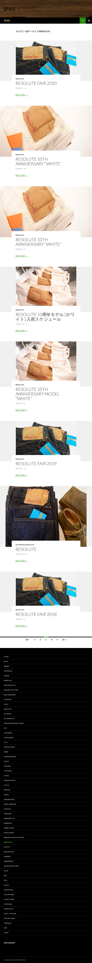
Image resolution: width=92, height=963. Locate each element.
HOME (6, 657)
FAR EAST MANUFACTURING (14, 723)
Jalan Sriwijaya (10, 757)
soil (5, 880)
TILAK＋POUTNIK (10, 914)
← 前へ (26, 639)
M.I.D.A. (6, 785)
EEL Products (9, 718)
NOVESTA (7, 809)
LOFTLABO (8, 771)
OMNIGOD (8, 814)
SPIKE (7, 20)
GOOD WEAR (8, 738)
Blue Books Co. (10, 685)
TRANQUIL (7, 923)
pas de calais (9, 828)
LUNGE (6, 776)
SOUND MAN (8, 890)
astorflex (20, 545)
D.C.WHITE (7, 699)
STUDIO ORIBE (9, 899)
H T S (5, 742)
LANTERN (7, 766)
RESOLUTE (20, 79)
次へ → (65, 639)
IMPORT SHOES (9, 747)
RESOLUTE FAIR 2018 (36, 614)
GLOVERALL (8, 733)
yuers (6, 933)
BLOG (6, 661)
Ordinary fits (9, 818)
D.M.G (6, 704)
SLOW (6, 871)
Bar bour (7, 680)
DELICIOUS (8, 709)
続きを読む (22, 95)
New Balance (9, 799)
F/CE (5, 728)
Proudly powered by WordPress (15, 960)
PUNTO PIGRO (9, 833)
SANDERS (7, 856)
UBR (5, 928)
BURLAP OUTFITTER (11, 690)
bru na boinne (10, 695)
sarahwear (8, 861)
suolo (6, 885)
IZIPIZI (6, 752)
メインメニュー (89, 20)
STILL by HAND (9, 894)
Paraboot (8, 823)
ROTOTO (7, 847)
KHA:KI (6, 761)
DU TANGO (8, 714)
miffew (7, 790)
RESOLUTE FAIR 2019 (36, 463)
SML (5, 875)
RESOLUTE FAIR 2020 (36, 83)
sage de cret (9, 852)
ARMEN (6, 666)
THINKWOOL (8, 909)
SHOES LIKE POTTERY (11, 866)
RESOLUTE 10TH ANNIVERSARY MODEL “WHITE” (37, 394)
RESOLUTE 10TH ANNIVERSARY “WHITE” (38, 161)
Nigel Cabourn (10, 804)
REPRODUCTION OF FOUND (14, 837)
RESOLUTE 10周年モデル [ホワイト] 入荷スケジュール (45, 317)
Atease (6, 676)
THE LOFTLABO (9, 918)
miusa (6, 795)
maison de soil (10, 780)
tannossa (8, 904)
